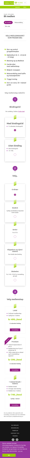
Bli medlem (8, 22)
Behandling (15, 428)
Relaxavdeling (19, 22)
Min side (7, 26)
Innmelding (15, 330)
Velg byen (20, 2)
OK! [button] (9, 455)
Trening (15, 436)
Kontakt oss (15, 433)
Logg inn (17, 7)
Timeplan (15, 430)
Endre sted (21, 111)
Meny (24, 7)
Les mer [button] (20, 451)
